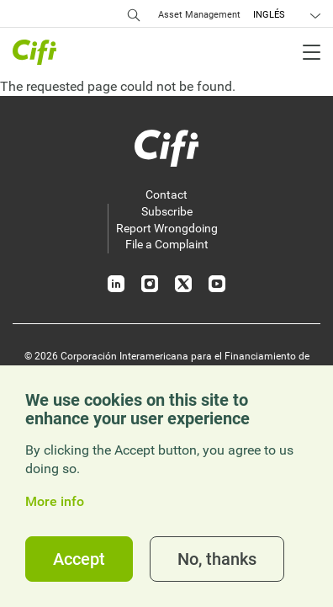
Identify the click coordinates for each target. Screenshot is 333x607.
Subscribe (167, 211)
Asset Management (199, 14)
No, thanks (216, 559)
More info (54, 501)
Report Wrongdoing (167, 228)
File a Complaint (167, 244)
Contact (166, 194)
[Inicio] (166, 148)
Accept (79, 559)
